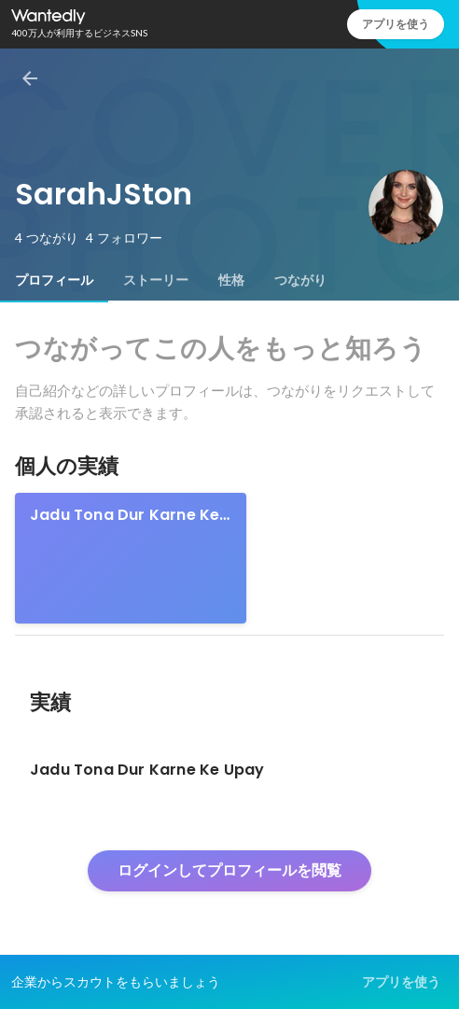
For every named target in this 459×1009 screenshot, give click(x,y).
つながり (300, 280)
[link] (130, 558)
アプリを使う (395, 24)
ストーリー (155, 280)
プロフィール (54, 280)
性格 (231, 280)
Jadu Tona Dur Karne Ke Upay (124, 515)
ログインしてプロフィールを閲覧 (229, 870)
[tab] (54, 280)
